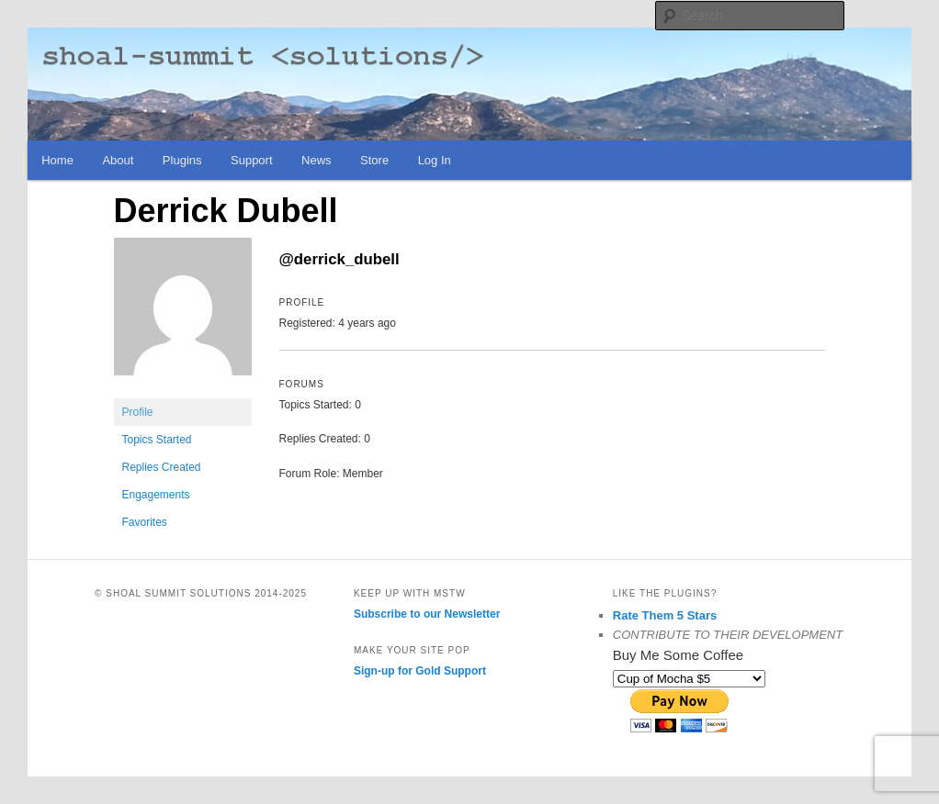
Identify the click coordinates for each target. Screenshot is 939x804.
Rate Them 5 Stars (665, 615)
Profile (137, 412)
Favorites (144, 522)
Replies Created (161, 467)
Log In (434, 160)
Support (252, 160)
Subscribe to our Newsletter (427, 614)
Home (57, 160)
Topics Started (157, 439)
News (316, 160)
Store (374, 160)
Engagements (156, 494)
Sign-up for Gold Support (420, 670)
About (117, 160)
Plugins (182, 160)
